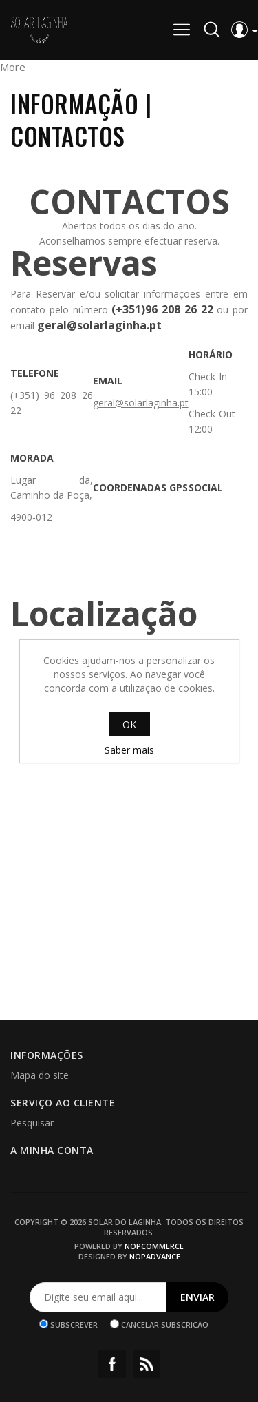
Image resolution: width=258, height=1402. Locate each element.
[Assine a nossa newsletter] (98, 1297)
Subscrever (74, 1324)
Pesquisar (32, 1122)
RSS (146, 1364)
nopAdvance (154, 1256)
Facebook (112, 1364)
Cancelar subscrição (164, 1324)
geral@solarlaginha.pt (141, 402)
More (12, 67)
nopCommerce (154, 1246)
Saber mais (129, 749)
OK (129, 724)
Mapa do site (39, 1075)
